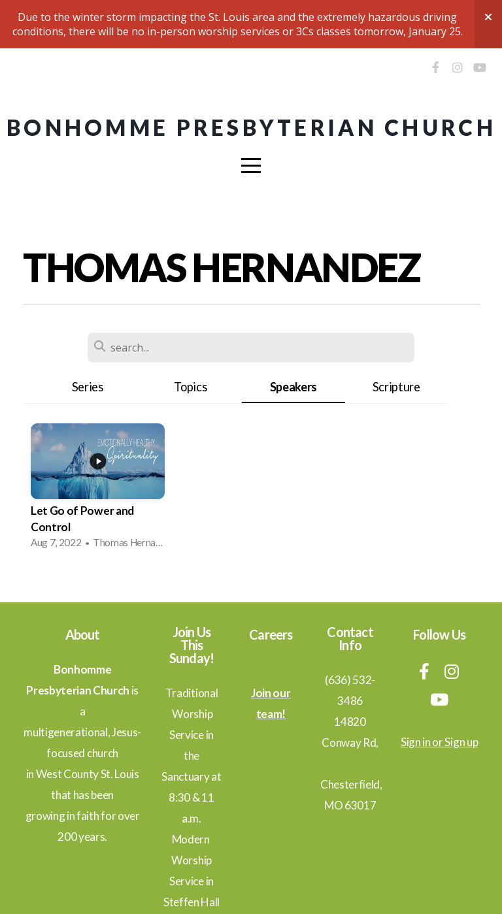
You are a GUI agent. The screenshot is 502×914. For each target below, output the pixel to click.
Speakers (293, 387)
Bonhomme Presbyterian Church (251, 127)
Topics (190, 387)
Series (87, 387)
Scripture (396, 387)
